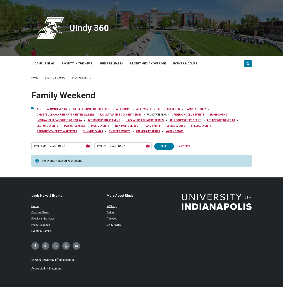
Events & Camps (55, 77)
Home (34, 77)
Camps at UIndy (196, 109)
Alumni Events (57, 109)
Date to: (101, 146)
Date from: (40, 146)
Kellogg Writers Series (185, 120)
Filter (164, 146)
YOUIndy (112, 206)
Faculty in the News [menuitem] (77, 63)
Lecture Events (47, 125)
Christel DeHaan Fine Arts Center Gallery (65, 114)
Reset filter (184, 146)
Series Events (175, 125)
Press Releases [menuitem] (111, 63)
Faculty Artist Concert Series (121, 114)
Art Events (144, 109)
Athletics (112, 218)
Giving (110, 212)
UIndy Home (114, 224)
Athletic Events (168, 109)
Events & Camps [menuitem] (185, 63)
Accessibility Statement (46, 268)
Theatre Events (119, 131)
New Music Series (126, 125)
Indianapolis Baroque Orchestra (59, 120)
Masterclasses (74, 125)
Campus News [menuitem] (45, 63)
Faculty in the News (43, 218)
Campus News (40, 212)
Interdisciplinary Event (104, 120)
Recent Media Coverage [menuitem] (148, 63)
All (39, 109)
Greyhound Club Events (188, 114)
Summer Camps (93, 131)
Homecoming (218, 114)
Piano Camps (152, 125)
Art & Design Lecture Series (91, 109)
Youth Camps (175, 131)
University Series (148, 131)
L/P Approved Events (221, 120)
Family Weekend (63, 95)
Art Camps (123, 109)
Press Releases (40, 224)
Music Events (100, 125)
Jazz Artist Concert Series (145, 120)
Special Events (81, 77)
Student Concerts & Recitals (57, 131)
